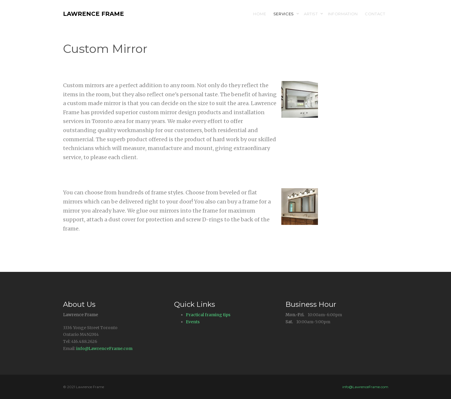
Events (193, 321)
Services (283, 13)
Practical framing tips (208, 314)
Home (259, 13)
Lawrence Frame (93, 13)
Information (343, 13)
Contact (375, 13)
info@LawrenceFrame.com (104, 348)
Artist (311, 13)
